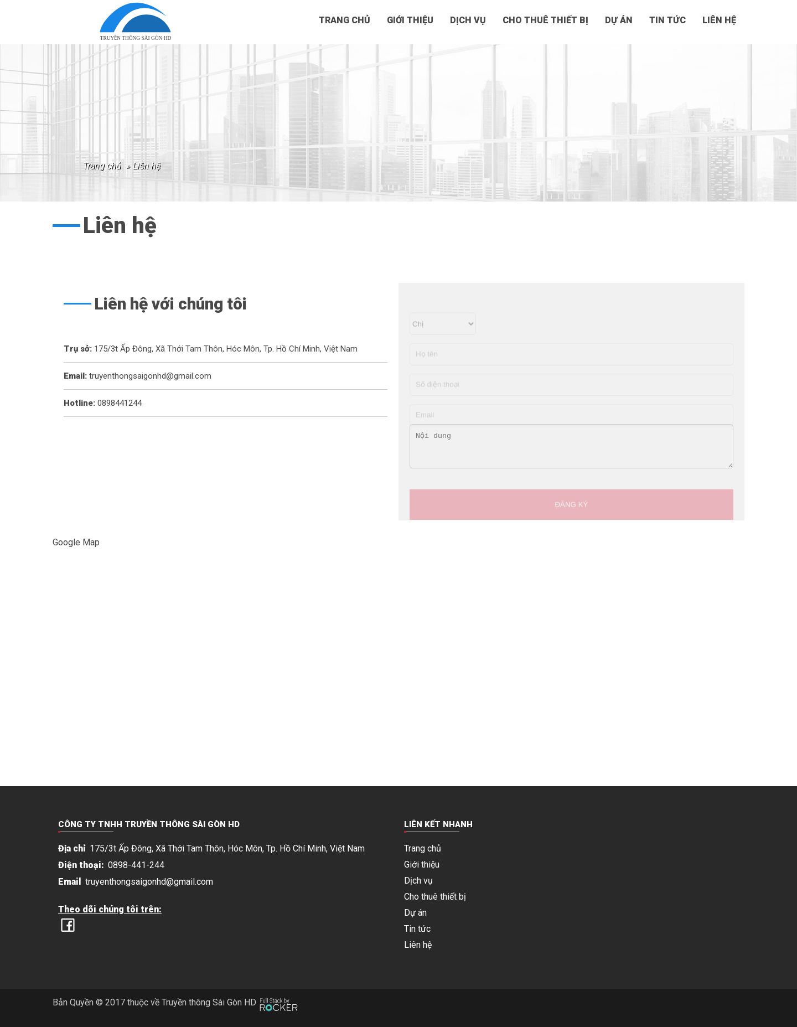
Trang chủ (344, 20)
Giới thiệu (410, 20)
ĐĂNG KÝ (571, 522)
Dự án (619, 20)
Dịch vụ (468, 20)
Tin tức (667, 20)
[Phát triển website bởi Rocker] (278, 994)
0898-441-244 (136, 865)
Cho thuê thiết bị (545, 20)
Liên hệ (719, 20)
